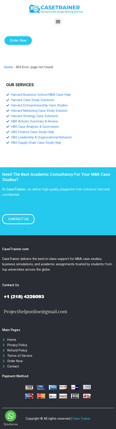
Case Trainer (81, 419)
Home (8, 67)
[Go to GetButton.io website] (11, 424)
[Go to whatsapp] (10, 415)
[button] (58, 21)
